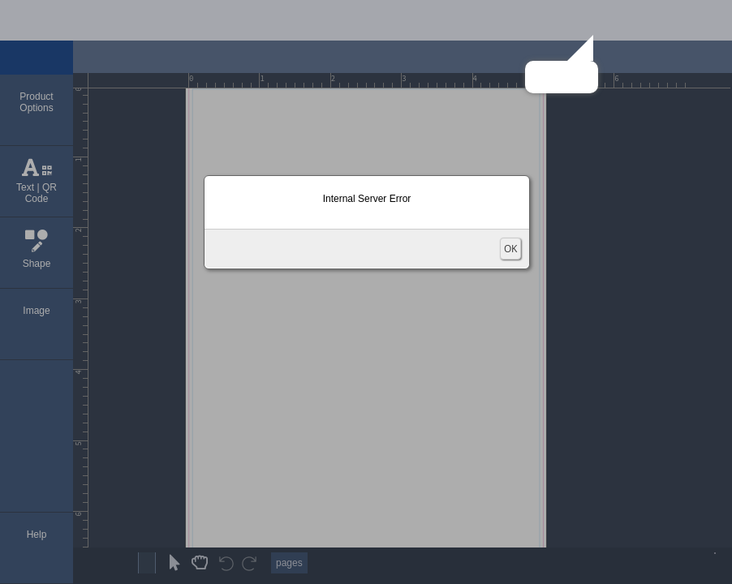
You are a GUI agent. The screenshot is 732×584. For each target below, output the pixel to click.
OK (510, 249)
